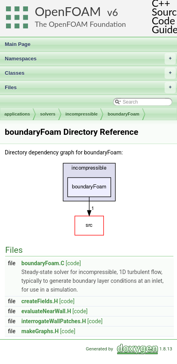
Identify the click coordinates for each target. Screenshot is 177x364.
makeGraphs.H (40, 331)
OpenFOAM (68, 11)
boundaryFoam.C (43, 263)
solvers (48, 114)
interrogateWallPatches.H (54, 321)
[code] (73, 263)
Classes (90, 73)
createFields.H (40, 301)
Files (90, 87)
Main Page (17, 44)
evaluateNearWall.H (46, 311)
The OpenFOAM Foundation (80, 24)
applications (17, 114)
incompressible (82, 114)
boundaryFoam (123, 114)
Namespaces (90, 58)
